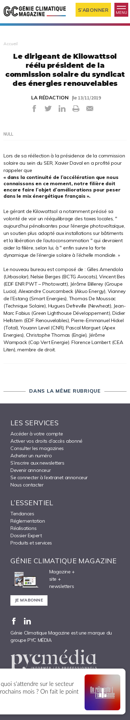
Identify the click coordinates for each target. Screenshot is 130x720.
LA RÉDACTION (50, 98)
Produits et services (31, 543)
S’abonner (93, 10)
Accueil (10, 43)
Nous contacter (26, 485)
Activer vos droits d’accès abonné (46, 441)
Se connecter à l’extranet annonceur (49, 477)
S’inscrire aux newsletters (37, 463)
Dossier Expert (26, 535)
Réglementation (27, 521)
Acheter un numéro (31, 455)
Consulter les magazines (37, 448)
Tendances (22, 513)
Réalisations (23, 528)
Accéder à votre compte (36, 434)
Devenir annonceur (30, 470)
